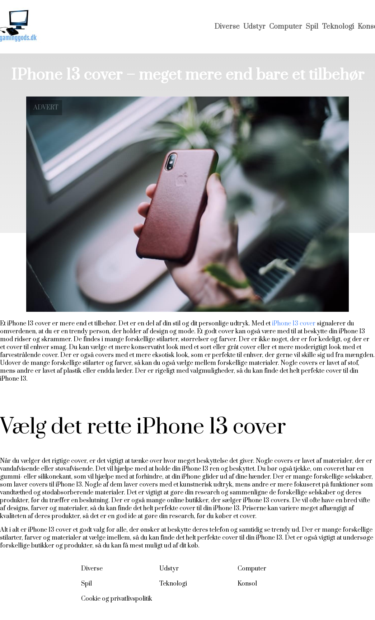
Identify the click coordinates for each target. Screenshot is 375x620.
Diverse (227, 26)
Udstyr (254, 26)
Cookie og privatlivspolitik (116, 599)
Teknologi (338, 26)
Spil (312, 26)
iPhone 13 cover (293, 324)
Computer (285, 26)
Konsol (247, 584)
